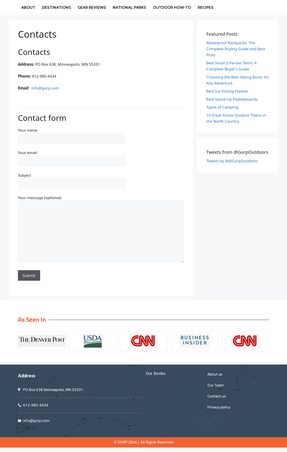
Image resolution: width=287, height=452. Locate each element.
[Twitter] (213, 422)
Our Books (155, 373)
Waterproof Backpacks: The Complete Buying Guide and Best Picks (235, 48)
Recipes (205, 7)
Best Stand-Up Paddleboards (231, 99)
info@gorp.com (45, 88)
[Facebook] (201, 422)
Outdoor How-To (172, 7)
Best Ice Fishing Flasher (227, 91)
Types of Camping (222, 107)
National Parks (129, 7)
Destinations (56, 7)
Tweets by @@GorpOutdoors (232, 160)
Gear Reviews (92, 7)
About (28, 7)
